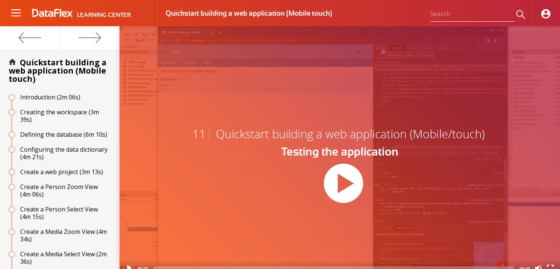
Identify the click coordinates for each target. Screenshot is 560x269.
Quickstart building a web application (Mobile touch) (57, 70)
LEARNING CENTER (104, 15)
